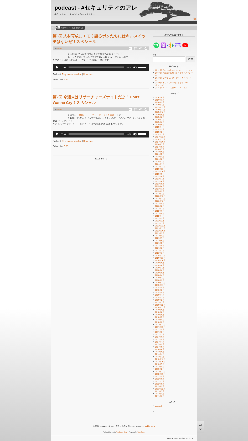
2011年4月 (159, 394)
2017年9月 (159, 329)
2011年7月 (159, 391)
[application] (101, 67)
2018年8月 (159, 312)
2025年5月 (159, 125)
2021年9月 (159, 233)
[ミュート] (135, 67)
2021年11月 (160, 228)
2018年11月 (160, 307)
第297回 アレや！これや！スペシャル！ (172, 88)
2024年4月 (159, 157)
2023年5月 (159, 184)
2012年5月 (159, 384)
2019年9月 (159, 287)
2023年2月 (159, 191)
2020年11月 (160, 258)
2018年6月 (159, 315)
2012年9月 (159, 376)
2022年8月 (159, 206)
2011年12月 (160, 389)
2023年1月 (159, 194)
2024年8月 (159, 147)
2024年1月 (159, 164)
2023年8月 (159, 176)
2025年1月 (159, 134)
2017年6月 (159, 337)
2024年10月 (160, 142)
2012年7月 (159, 381)
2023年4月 (159, 186)
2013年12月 (160, 359)
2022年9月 (159, 203)
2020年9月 (159, 263)
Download (88, 74)
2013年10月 (160, 362)
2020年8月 (159, 265)
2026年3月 (159, 100)
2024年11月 (160, 139)
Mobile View (150, 426)
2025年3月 (159, 129)
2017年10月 (160, 327)
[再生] (57, 67)
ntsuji (59, 48)
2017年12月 (160, 325)
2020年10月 (160, 260)
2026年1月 (159, 105)
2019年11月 (160, 285)
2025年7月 (159, 119)
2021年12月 (160, 226)
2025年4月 (159, 127)
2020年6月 (159, 270)
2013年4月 (159, 367)
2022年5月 (159, 213)
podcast (158, 406)
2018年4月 (159, 320)
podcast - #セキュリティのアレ (95, 7)
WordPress (141, 432)
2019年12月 (160, 283)
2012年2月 (159, 386)
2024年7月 (159, 149)
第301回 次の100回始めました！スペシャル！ (174, 70)
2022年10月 (160, 201)
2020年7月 (159, 268)
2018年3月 (159, 322)
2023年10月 (160, 171)
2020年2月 (159, 280)
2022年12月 (160, 196)
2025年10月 (160, 112)
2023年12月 (160, 166)
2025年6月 (159, 122)
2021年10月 (160, 231)
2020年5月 (159, 273)
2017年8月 (159, 332)
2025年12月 (160, 107)
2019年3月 (159, 297)
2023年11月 (160, 169)
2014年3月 (159, 357)
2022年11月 (160, 199)
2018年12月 (160, 305)
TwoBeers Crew (121, 432)
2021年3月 (159, 248)
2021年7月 (159, 238)
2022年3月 (159, 218)
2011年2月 (159, 396)
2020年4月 (159, 275)
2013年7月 (159, 364)
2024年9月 (159, 144)
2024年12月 (160, 137)
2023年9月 (159, 174)
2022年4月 (159, 216)
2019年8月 (159, 290)
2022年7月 (159, 208)
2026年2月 (159, 102)
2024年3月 (159, 159)
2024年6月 (159, 152)
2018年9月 (159, 310)
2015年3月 (159, 344)
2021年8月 (159, 236)
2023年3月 (159, 189)
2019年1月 (159, 302)
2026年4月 (159, 97)
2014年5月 (159, 352)
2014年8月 (159, 349)
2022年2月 (159, 221)
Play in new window (71, 74)
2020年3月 (159, 278)
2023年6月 (159, 181)
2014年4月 (159, 354)
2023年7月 (159, 179)
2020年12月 (160, 255)
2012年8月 (159, 379)
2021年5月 (159, 243)
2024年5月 (159, 154)
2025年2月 (159, 132)
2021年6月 (159, 241)
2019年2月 (159, 300)
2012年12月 (160, 372)
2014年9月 (159, 347)
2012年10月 (160, 374)
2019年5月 (159, 292)
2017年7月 (159, 334)
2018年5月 (159, 317)
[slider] (96, 67)
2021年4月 (159, 245)
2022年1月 (159, 223)
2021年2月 (159, 250)
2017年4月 (159, 342)
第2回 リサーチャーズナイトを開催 (96, 115)
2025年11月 (160, 110)
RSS (66, 79)
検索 (154, 55)
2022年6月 (159, 211)
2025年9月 (159, 115)
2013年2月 (159, 369)
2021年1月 (159, 253)
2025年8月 (159, 117)
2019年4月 (159, 295)
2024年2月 (159, 161)
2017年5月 (159, 339)
